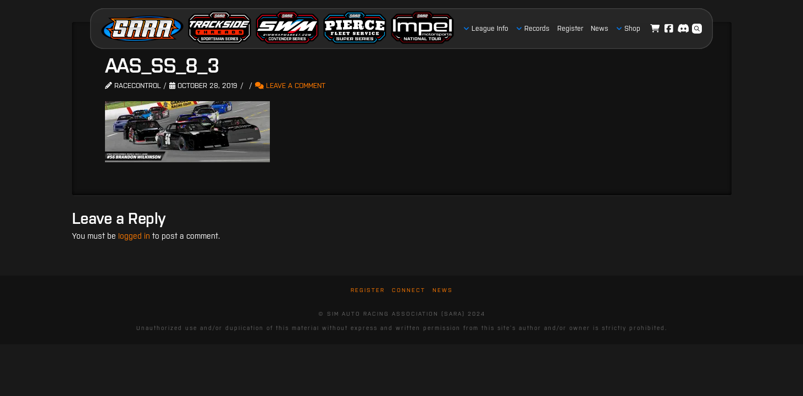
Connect (408, 290)
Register (368, 290)
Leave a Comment (290, 85)
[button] (697, 29)
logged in (134, 236)
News (443, 290)
